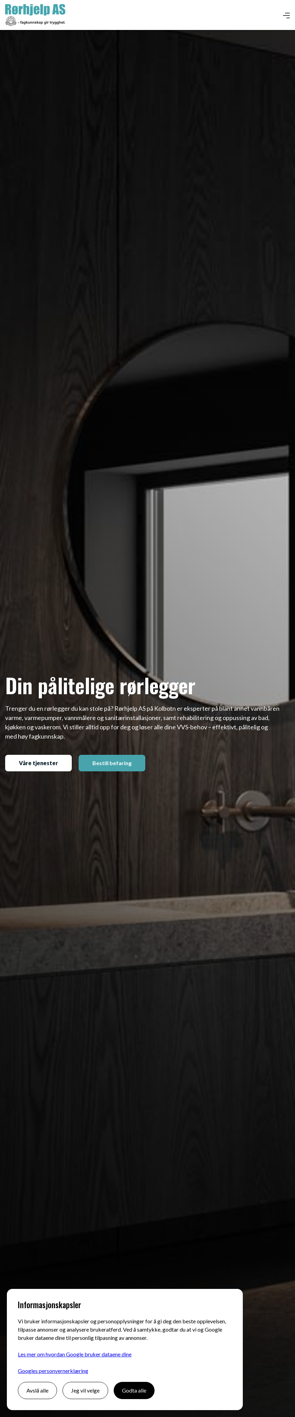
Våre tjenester (38, 763)
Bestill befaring (112, 763)
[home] (35, 15)
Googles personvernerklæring (53, 1370)
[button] (286, 15)
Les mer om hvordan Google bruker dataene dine (75, 1354)
